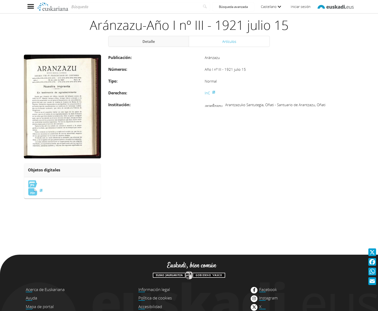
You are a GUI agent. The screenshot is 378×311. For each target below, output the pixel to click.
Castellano (271, 6)
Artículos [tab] (229, 41)
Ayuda (31, 298)
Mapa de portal (40, 306)
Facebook (268, 289)
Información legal (154, 289)
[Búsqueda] (134, 6)
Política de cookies (155, 298)
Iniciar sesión (300, 6)
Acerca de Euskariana (45, 289)
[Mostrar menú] (30, 6)
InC (208, 93)
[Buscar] (205, 6)
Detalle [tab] (148, 41)
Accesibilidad (150, 306)
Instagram (268, 298)
